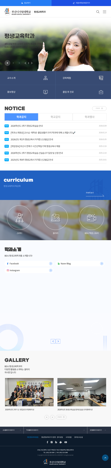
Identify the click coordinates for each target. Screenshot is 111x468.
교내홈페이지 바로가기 (8, 430)
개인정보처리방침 (32, 437)
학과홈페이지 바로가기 (32, 430)
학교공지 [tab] (55, 117)
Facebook (14, 263)
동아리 (55, 220)
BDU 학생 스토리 (91, 220)
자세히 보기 (90, 193)
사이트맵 (68, 437)
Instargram (15, 270)
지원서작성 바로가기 (83, 3)
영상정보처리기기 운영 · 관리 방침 (52, 437)
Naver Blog (66, 263)
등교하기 (27, 3)
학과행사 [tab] (89, 117)
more (98, 108)
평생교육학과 (40, 11)
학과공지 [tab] (21, 117)
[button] (7, 62)
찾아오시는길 (78, 437)
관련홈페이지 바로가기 (96, 430)
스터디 (19, 220)
